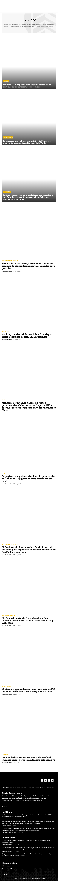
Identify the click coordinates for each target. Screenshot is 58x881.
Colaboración (6, 686)
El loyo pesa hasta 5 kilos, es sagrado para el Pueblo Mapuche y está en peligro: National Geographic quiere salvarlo (27, 855)
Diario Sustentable (7, 271)
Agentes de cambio (8, 615)
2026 (3, 473)
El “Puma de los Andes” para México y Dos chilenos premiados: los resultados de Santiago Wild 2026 (28, 620)
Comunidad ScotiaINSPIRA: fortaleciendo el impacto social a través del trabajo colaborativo (28, 758)
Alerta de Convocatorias (10, 260)
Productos (5, 331)
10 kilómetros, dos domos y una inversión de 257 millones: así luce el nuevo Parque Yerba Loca (28, 690)
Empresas (6, 81)
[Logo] (29, 6)
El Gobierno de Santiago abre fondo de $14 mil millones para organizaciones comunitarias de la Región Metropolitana (29, 549)
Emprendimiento (8, 137)
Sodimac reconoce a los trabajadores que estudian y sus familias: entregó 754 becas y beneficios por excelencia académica (29, 816)
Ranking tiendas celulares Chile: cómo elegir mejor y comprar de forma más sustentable (26, 335)
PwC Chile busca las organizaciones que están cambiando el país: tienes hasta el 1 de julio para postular (28, 266)
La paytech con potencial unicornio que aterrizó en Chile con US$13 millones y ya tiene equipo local (28, 479)
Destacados (7, 191)
